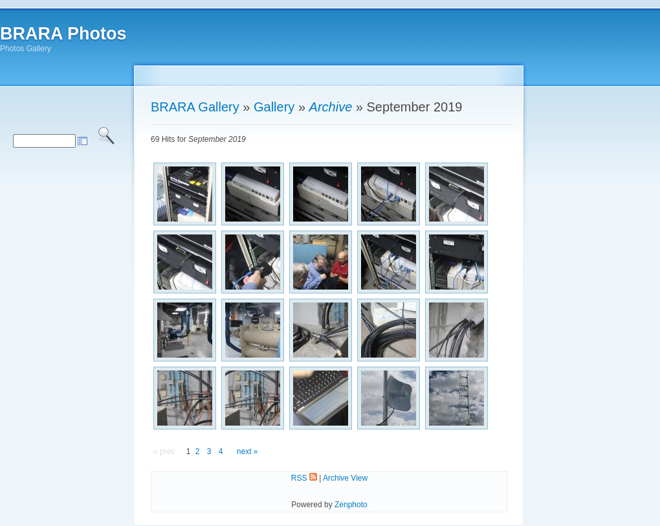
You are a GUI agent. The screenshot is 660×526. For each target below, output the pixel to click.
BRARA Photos (63, 33)
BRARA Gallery (195, 107)
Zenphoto (351, 504)
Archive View (345, 478)
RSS (304, 478)
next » (247, 451)
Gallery (274, 107)
